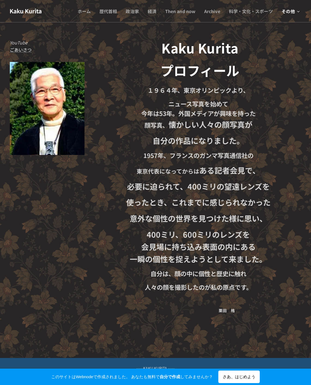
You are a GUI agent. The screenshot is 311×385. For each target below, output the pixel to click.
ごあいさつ (21, 49)
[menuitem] (78, 11)
